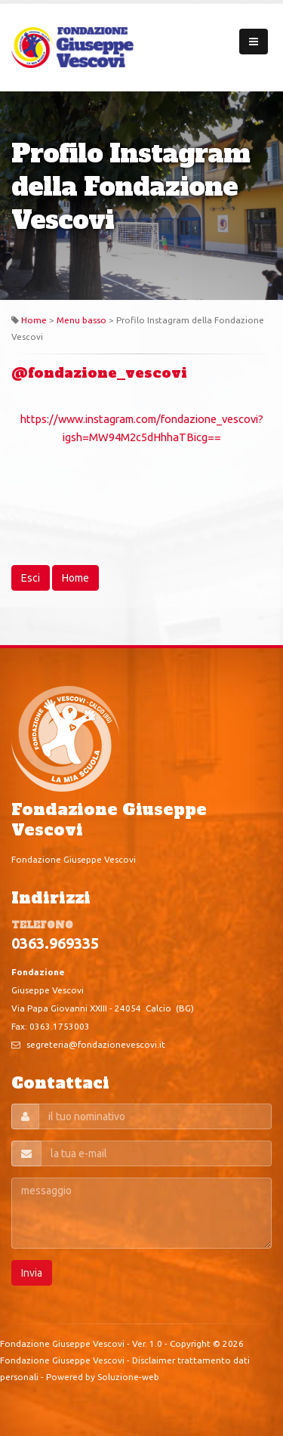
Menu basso (81, 320)
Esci (30, 578)
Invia (31, 1273)
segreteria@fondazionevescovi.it (95, 1044)
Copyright (190, 1343)
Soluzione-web (128, 1377)
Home (34, 320)
